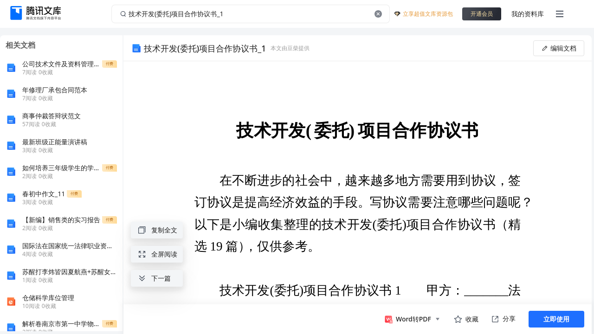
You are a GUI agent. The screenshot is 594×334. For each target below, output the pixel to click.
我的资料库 (527, 13)
